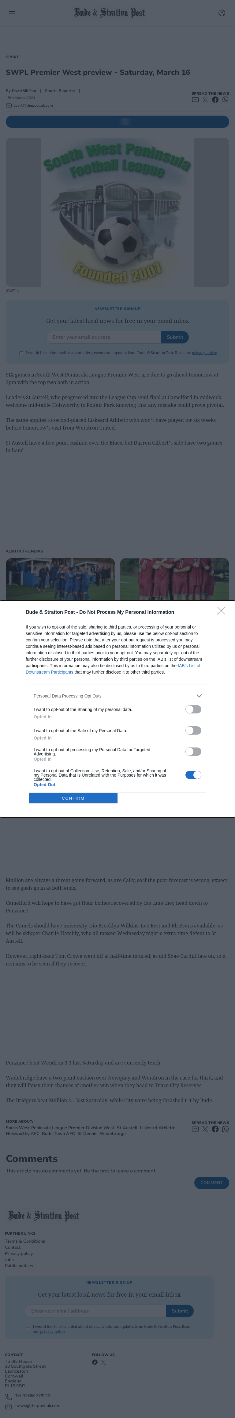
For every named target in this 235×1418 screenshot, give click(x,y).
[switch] (193, 709)
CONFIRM (73, 798)
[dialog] (117, 709)
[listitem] (117, 696)
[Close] (223, 612)
